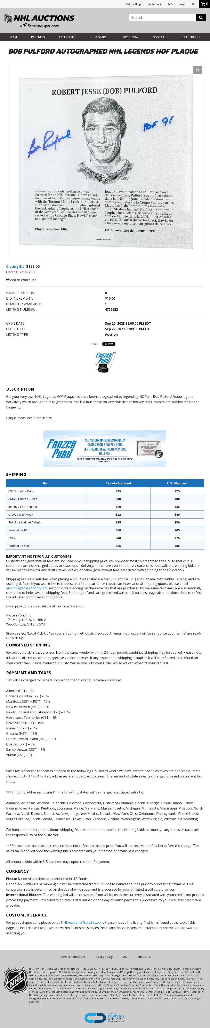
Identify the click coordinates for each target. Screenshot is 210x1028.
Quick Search (98, 37)
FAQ (170, 4)
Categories (67, 37)
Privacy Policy (104, 957)
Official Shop (133, 4)
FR (193, 4)
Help (182, 4)
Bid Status (160, 37)
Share (94, 344)
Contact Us (143, 957)
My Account (154, 4)
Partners (38, 37)
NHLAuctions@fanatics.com (82, 922)
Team (13, 37)
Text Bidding (191, 37)
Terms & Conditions (72, 957)
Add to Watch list (21, 280)
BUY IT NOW (130, 37)
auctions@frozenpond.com (26, 588)
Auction (111, 334)
